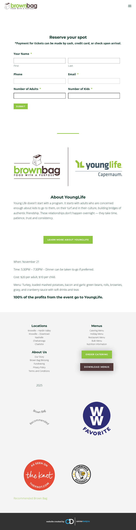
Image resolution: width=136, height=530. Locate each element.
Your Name (23, 54)
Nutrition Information (97, 344)
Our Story (39, 356)
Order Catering (97, 354)
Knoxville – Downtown (39, 333)
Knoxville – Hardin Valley (39, 330)
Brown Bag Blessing (39, 360)
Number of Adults (27, 89)
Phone (18, 74)
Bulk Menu (97, 340)
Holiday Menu (96, 333)
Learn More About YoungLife (68, 239)
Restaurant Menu (96, 337)
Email (73, 74)
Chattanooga (39, 340)
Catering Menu (97, 330)
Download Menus (96, 367)
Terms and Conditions (39, 371)
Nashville (39, 337)
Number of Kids (80, 89)
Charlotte (39, 344)
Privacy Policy (39, 367)
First (16, 65)
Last (70, 65)
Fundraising (39, 363)
